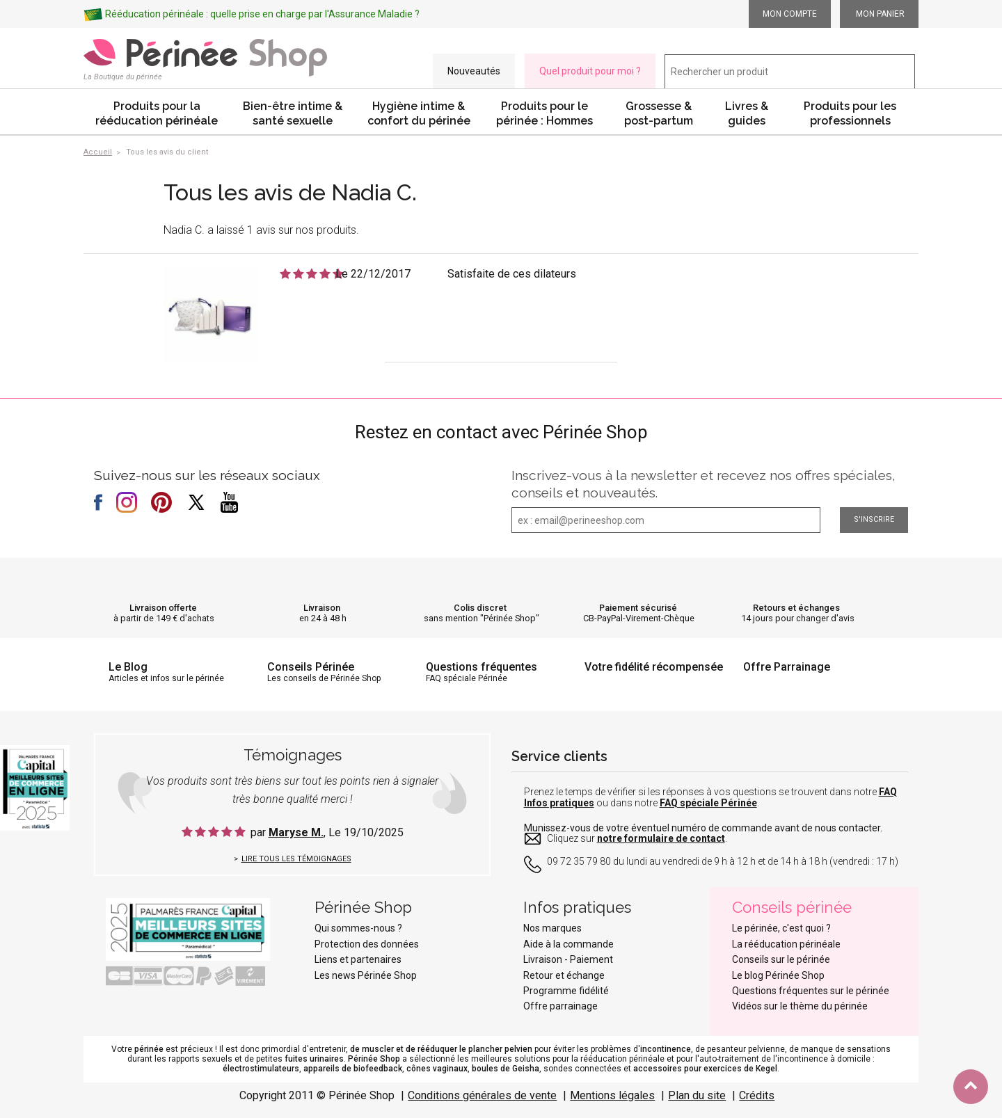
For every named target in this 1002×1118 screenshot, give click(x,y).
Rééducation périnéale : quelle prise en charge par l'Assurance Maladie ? (262, 13)
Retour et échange (564, 975)
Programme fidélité (566, 990)
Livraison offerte (163, 607)
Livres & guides (746, 113)
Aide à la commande (568, 944)
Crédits (756, 1095)
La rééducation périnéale (786, 944)
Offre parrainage (560, 1006)
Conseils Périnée (310, 666)
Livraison (321, 607)
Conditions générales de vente (482, 1095)
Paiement (591, 959)
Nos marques (552, 928)
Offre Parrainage (786, 666)
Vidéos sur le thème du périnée (800, 1006)
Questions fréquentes (481, 666)
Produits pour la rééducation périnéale (156, 113)
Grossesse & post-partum (658, 113)
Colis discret (480, 607)
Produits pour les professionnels (850, 113)
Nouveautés (473, 71)
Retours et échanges (796, 607)
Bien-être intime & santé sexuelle (292, 113)
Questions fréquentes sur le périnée (810, 990)
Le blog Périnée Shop (778, 975)
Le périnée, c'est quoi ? (781, 928)
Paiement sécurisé (638, 607)
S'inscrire (874, 519)
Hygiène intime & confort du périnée (418, 113)
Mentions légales (612, 1095)
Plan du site (697, 1095)
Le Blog (128, 666)
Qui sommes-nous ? (358, 928)
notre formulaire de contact (661, 838)
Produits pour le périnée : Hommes (544, 113)
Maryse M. (296, 832)
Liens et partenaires (358, 959)
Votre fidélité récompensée (653, 666)
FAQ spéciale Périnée (708, 802)
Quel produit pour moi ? (590, 71)
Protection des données (367, 944)
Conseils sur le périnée (781, 959)
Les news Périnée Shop (366, 975)
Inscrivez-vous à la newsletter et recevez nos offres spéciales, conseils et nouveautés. (703, 484)
